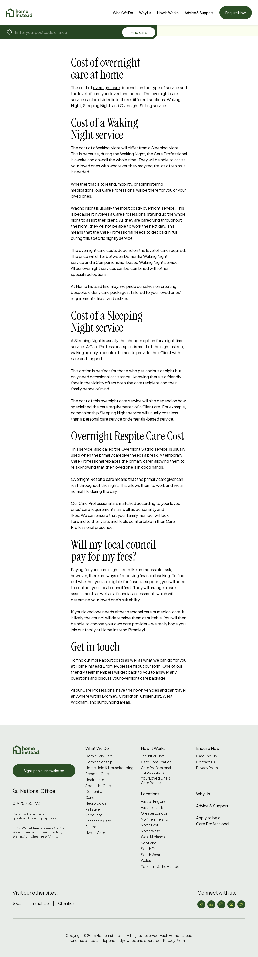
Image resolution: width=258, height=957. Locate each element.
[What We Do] (123, 12)
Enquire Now (235, 12)
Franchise (40, 903)
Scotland (149, 843)
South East (150, 849)
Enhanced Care (98, 821)
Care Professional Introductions (156, 770)
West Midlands (153, 837)
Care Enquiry (206, 756)
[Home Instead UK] (26, 749)
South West (150, 855)
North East (149, 825)
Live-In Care (95, 833)
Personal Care (97, 774)
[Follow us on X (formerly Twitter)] (241, 904)
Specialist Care (98, 786)
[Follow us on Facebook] (201, 904)
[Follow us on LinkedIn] (211, 904)
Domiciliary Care (99, 756)
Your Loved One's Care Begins (155, 780)
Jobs (17, 903)
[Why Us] (145, 12)
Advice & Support (199, 12)
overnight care (106, 87)
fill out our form (146, 666)
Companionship (99, 762)
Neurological (96, 803)
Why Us (145, 12)
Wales (146, 860)
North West (150, 831)
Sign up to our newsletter (44, 770)
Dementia (93, 791)
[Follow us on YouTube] (231, 904)
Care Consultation (156, 762)
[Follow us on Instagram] (221, 904)
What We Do (123, 12)
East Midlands (152, 807)
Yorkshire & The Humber (161, 866)
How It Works (168, 12)
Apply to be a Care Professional (212, 820)
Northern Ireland (154, 819)
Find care (138, 32)
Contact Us (205, 762)
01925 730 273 (27, 803)
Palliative (92, 809)
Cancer (91, 797)
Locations (150, 793)
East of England (154, 801)
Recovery (93, 815)
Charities (66, 903)
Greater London (154, 813)
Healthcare (94, 779)
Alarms (91, 827)
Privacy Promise (209, 768)
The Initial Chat (153, 756)
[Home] (19, 12)
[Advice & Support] (199, 12)
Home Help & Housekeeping (109, 768)
